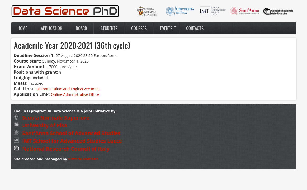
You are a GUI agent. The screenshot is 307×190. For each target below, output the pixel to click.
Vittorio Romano (83, 159)
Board (81, 28)
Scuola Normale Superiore (51, 117)
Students (109, 28)
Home (22, 28)
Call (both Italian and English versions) (66, 88)
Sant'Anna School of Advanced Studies (67, 133)
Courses (139, 28)
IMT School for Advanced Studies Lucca (68, 140)
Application (51, 28)
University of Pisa (40, 125)
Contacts (195, 28)
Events (165, 28)
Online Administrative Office (75, 94)
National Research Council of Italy (62, 148)
